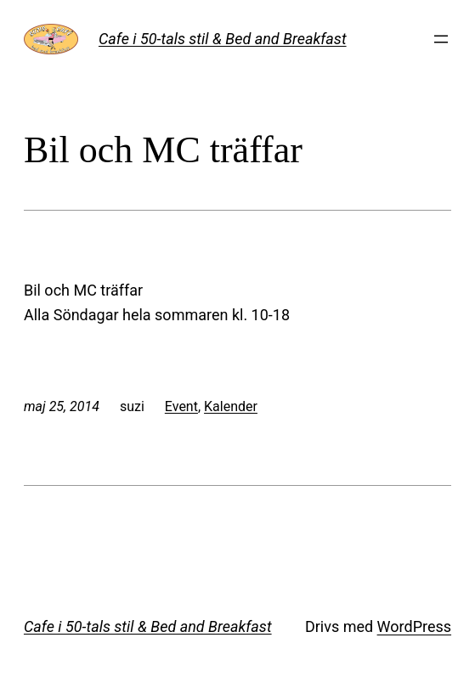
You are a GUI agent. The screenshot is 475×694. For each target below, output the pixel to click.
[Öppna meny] (441, 39)
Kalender (230, 406)
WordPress (414, 626)
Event (181, 406)
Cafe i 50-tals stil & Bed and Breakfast (223, 39)
